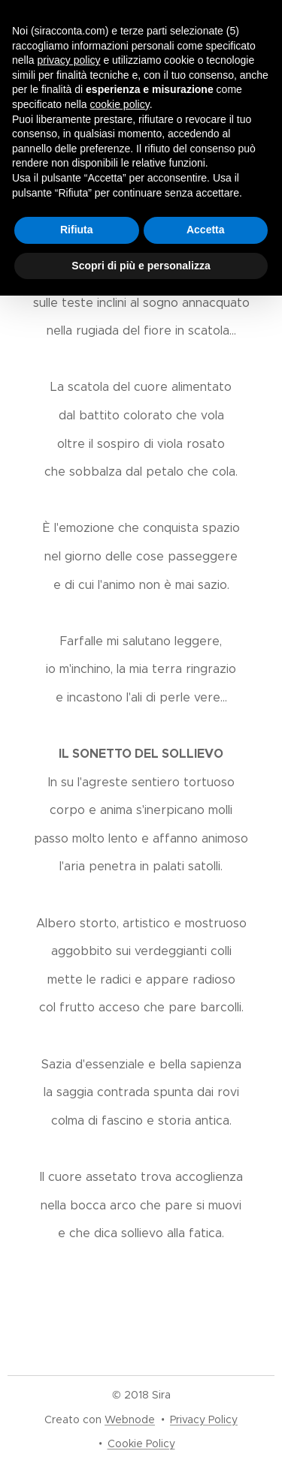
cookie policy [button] (120, 104)
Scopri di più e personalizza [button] (140, 266)
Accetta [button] (205, 230)
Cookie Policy (141, 1443)
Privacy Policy (204, 1419)
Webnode (130, 1419)
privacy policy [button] (68, 60)
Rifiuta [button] (76, 230)
